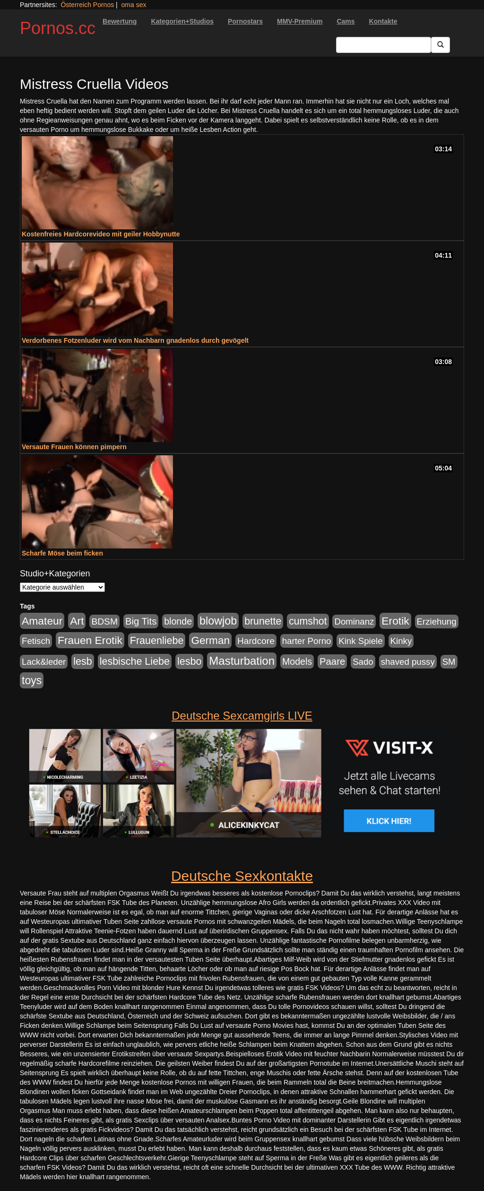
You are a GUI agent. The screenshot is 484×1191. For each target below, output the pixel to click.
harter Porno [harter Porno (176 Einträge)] (306, 641)
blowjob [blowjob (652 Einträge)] (218, 621)
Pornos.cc (57, 28)
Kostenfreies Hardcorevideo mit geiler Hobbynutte (101, 234)
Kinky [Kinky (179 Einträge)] (401, 641)
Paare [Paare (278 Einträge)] (332, 661)
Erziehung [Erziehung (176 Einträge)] (437, 621)
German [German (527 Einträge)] (210, 640)
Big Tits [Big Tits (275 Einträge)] (140, 621)
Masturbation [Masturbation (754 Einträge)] (242, 660)
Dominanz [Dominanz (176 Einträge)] (354, 621)
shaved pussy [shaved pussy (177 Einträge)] (408, 662)
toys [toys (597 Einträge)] (32, 680)
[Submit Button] (440, 45)
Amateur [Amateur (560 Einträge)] (42, 621)
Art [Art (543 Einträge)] (77, 621)
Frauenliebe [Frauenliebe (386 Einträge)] (157, 640)
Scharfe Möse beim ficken (62, 553)
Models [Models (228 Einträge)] (297, 661)
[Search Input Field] (383, 45)
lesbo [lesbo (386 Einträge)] (189, 661)
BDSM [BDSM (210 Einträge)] (104, 621)
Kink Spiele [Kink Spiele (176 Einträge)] (360, 641)
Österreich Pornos (87, 5)
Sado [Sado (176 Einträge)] (363, 662)
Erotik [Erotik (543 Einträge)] (395, 621)
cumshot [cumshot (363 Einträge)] (308, 621)
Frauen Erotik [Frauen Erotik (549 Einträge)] (90, 640)
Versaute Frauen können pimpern (74, 447)
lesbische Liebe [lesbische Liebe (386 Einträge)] (135, 661)
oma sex (134, 5)
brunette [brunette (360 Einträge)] (262, 621)
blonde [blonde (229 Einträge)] (178, 621)
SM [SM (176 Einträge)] (449, 662)
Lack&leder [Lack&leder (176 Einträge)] (44, 662)
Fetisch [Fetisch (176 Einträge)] (36, 641)
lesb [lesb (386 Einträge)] (82, 661)
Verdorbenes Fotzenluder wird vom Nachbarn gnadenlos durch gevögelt (135, 340)
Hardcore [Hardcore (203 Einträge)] (256, 641)
